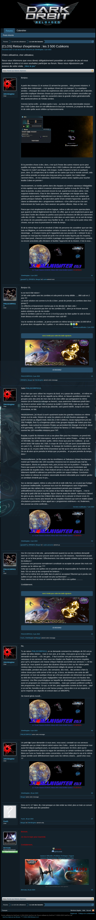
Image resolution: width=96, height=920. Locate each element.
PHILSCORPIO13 (9, 305)
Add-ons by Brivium (21, 917)
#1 (92, 275)
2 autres (44, 279)
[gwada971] (24, 279)
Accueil (89, 910)
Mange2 (38, 279)
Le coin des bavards (19, 49)
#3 (92, 541)
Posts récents (8, 35)
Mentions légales (76, 910)
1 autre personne (48, 545)
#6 (92, 793)
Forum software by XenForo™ (55, 915)
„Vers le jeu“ (30, 66)
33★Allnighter (39, 49)
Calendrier (21, 30)
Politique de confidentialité (86, 913)
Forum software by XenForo (19, 915)
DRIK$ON (32, 279)
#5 (92, 730)
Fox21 (23, 638)
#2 (92, 376)
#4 (92, 634)
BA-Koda (7, 848)
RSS (93, 910)
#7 (92, 819)
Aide (83, 910)
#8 (92, 890)
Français (4, 910)
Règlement (73, 913)
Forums (9, 31)
